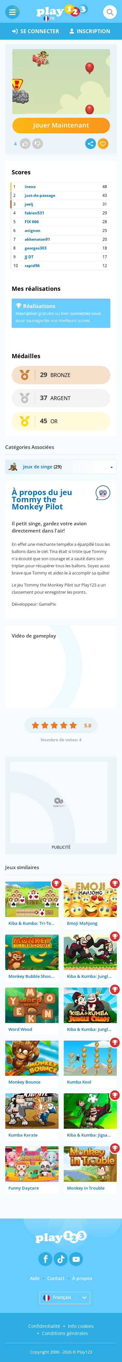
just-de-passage (40, 195)
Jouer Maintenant (61, 125)
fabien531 (34, 213)
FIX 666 (32, 221)
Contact (56, 1278)
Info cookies (81, 1326)
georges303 (36, 248)
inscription (90, 31)
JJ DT (29, 257)
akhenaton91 (37, 239)
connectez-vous (85, 313)
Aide (35, 1278)
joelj (29, 204)
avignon (32, 230)
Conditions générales (65, 1333)
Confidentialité (44, 1326)
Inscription (26, 313)
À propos (82, 1278)
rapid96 (32, 265)
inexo (30, 186)
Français (57, 1297)
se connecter (35, 31)
